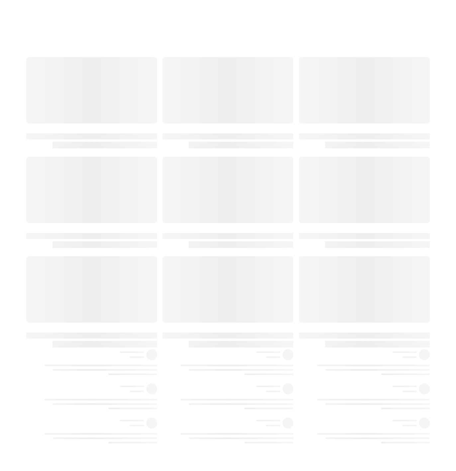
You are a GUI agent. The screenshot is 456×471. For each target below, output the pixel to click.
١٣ (378, 56)
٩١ (378, 179)
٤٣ (378, 97)
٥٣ (378, 124)
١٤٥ (378, 287)
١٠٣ (378, 206)
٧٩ (378, 151)
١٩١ (378, 383)
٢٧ (378, 83)
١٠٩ (378, 219)
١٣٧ (378, 274)
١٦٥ (378, 342)
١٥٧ (378, 315)
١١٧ (378, 233)
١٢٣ (378, 247)
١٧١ (378, 355)
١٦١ (378, 328)
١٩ (378, 70)
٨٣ (378, 165)
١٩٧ (378, 396)
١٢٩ (378, 260)
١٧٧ (378, 369)
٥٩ (378, 138)
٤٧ (378, 111)
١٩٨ (378, 437)
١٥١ (378, 301)
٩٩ (378, 192)
